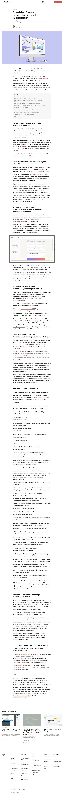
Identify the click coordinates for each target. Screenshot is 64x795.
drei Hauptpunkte (34, 175)
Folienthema (23, 146)
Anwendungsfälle (22, 2)
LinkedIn (45, 766)
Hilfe (51, 2)
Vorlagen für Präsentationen (20, 352)
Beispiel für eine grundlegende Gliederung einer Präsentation (28, 109)
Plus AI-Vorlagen (35, 763)
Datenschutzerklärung (57, 761)
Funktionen (14, 2)
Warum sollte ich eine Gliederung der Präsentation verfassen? (26, 97)
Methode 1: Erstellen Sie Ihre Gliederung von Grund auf (25, 98)
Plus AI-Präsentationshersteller (21, 696)
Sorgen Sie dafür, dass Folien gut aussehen (26, 654)
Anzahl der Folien (19, 658)
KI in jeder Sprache (14, 770)
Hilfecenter (46, 761)
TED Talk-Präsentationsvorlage (30, 356)
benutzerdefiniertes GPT (28, 309)
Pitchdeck (40, 471)
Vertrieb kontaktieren (43, 1)
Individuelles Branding (14, 781)
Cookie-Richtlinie (56, 766)
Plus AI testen (58, 2)
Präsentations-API (24, 762)
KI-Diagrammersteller (25, 770)
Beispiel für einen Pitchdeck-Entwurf (23, 111)
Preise (37, 2)
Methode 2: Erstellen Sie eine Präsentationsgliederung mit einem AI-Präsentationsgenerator (28, 101)
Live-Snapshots (24, 781)
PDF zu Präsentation (14, 766)
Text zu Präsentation (14, 768)
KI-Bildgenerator (24, 773)
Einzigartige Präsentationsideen (23, 665)
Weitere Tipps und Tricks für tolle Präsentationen (24, 114)
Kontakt (45, 764)
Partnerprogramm (47, 759)
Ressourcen (31, 2)
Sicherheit (55, 759)
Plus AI (14, 224)
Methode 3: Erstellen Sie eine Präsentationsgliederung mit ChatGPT (27, 103)
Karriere (54, 756)
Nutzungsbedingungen (57, 764)
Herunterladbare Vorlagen (36, 765)
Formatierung (18, 133)
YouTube (46, 771)
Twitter (45, 768)
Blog (33, 754)
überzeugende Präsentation (41, 397)
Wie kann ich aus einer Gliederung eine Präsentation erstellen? (26, 112)
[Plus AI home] (6, 1)
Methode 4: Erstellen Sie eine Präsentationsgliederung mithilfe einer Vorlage (29, 105)
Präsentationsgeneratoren (37, 767)
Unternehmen (46, 756)
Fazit (15, 116)
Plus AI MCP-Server (24, 768)
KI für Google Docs (24, 779)
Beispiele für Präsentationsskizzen (21, 107)
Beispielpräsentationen (36, 770)
